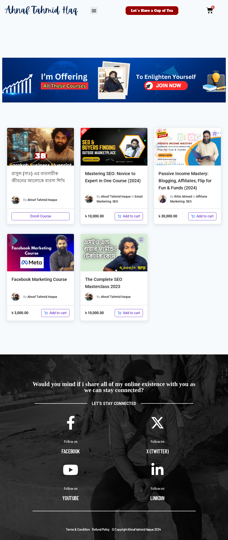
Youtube (70, 498)
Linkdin (157, 498)
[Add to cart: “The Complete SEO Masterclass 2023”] (129, 313)
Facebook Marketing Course (39, 279)
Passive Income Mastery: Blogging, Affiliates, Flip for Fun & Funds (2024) (185, 180)
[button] (94, 10)
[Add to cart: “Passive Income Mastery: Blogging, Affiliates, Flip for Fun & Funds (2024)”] (202, 216)
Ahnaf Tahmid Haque (42, 200)
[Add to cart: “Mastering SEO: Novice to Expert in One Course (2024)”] (129, 216)
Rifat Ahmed (183, 196)
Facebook (70, 451)
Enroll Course (40, 216)
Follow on (70, 441)
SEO (115, 201)
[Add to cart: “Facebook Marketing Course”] (55, 313)
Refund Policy (100, 529)
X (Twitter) (157, 451)
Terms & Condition (78, 529)
